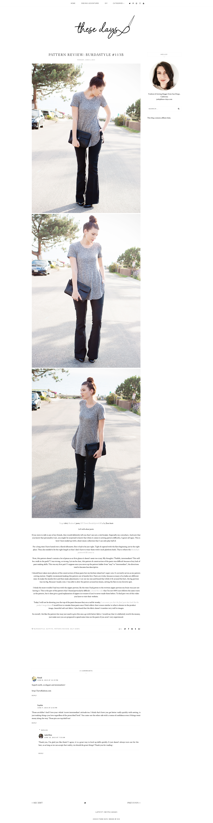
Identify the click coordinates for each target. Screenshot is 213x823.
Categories (118, 3)
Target (61, 523)
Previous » (133, 803)
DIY (106, 3)
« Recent (37, 803)
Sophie (40, 705)
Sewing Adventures (90, 3)
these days (103, 819)
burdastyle (39, 629)
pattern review (61, 629)
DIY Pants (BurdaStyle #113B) (91, 523)
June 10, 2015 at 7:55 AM (54, 737)
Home (73, 3)
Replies (44, 730)
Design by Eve (114, 819)
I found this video (97, 590)
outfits (49, 629)
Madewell (71, 523)
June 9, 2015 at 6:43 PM (47, 707)
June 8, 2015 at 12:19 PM (47, 680)
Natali (39, 678)
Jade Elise (48, 735)
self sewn (75, 629)
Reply (34, 695)
